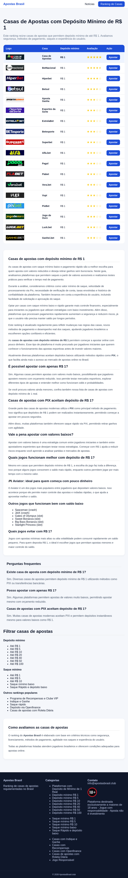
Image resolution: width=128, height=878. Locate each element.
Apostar (113, 57)
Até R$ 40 (16, 658)
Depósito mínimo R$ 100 (67, 812)
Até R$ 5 (15, 649)
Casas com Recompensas (60, 846)
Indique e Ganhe (20, 701)
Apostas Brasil (13, 4)
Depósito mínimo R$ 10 (66, 800)
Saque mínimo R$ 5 (64, 821)
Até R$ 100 (16, 664)
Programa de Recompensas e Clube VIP (34, 698)
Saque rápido (18, 704)
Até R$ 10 (16, 652)
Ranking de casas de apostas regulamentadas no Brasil (20, 787)
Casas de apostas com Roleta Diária (31, 710)
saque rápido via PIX (76, 423)
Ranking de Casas (111, 4)
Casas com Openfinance (66, 851)
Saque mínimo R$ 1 (64, 818)
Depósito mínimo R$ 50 (66, 809)
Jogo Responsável (63, 860)
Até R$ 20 (16, 655)
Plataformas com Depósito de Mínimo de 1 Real (67, 789)
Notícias (89, 4)
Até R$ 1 (15, 646)
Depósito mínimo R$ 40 (66, 806)
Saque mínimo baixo (22, 684)
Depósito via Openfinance (25, 707)
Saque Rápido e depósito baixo (28, 687)
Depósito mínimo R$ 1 (65, 795)
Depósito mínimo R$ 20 (66, 803)
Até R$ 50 (16, 661)
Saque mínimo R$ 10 (64, 824)
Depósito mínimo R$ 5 (65, 797)
